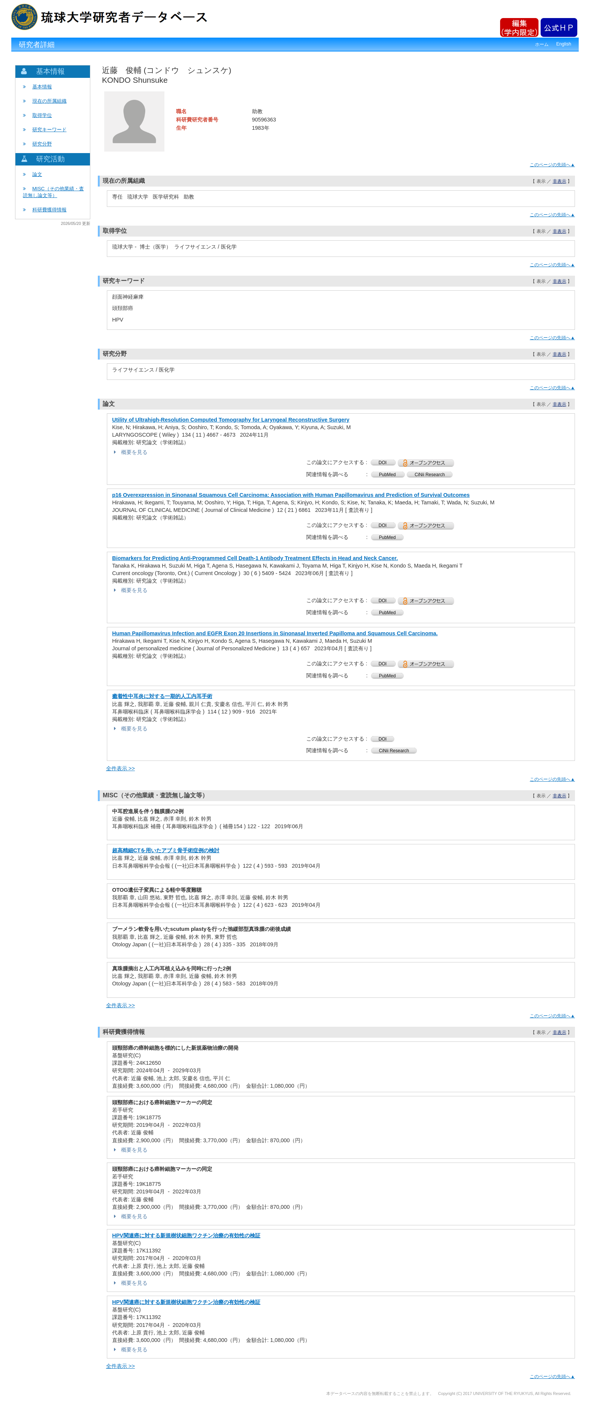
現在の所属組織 (49, 101)
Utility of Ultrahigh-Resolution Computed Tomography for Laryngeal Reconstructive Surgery (231, 420)
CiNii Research (430, 474)
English (563, 44)
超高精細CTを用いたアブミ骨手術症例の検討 (165, 850)
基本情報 (42, 87)
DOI (383, 462)
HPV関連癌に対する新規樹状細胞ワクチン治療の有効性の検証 (186, 1235)
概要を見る (130, 452)
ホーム (542, 44)
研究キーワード (49, 129)
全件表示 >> (120, 768)
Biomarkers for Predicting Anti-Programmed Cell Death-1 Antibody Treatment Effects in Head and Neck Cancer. (255, 558)
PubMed (388, 474)
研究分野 (42, 144)
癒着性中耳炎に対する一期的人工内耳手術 (162, 696)
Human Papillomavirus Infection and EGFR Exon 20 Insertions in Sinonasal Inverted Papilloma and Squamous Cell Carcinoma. (275, 633)
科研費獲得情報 (49, 209)
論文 (37, 174)
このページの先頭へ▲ (552, 164)
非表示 (559, 181)
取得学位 (42, 115)
